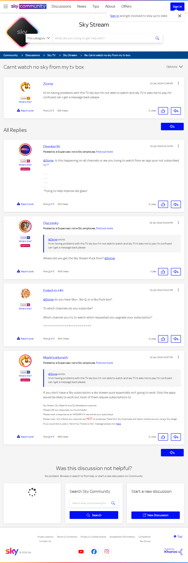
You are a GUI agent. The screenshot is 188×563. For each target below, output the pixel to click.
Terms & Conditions (67, 536)
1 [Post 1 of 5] (48, 110)
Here (118, 424)
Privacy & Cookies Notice (93, 536)
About (110, 6)
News (81, 6)
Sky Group (145, 541)
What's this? (25, 102)
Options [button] (171, 66)
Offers (126, 6)
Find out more (104, 151)
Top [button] (179, 536)
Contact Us (45, 541)
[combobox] (101, 38)
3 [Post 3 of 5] (49, 271)
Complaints (144, 536)
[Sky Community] (28, 6)
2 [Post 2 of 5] (49, 204)
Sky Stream (94, 24)
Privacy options (45, 536)
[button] (178, 83)
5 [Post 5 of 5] (49, 436)
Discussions (61, 6)
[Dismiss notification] (180, 16)
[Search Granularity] (39, 38)
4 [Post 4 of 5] (49, 338)
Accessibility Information (122, 536)
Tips (95, 6)
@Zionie (48, 160)
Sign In (177, 6)
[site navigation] (6, 6)
